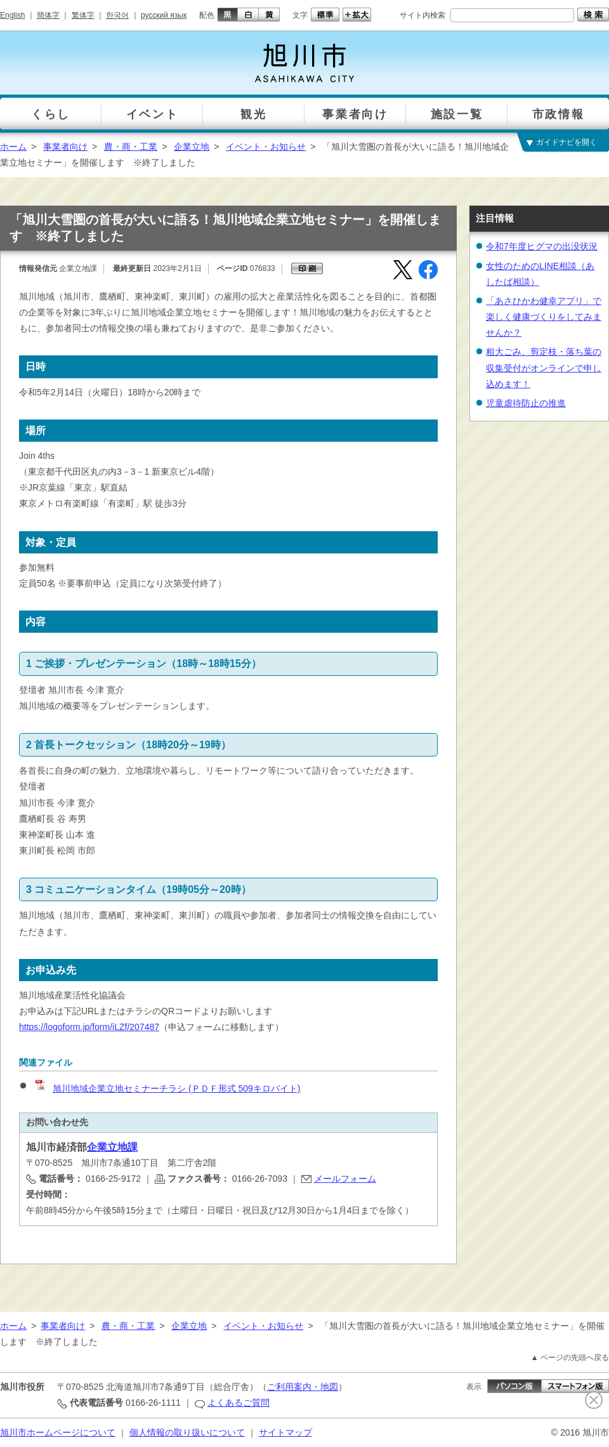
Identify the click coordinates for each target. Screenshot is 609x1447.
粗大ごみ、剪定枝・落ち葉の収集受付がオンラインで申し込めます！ (543, 367)
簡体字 (48, 15)
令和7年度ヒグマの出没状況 (542, 246)
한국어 (117, 15)
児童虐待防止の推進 (526, 403)
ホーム (13, 147)
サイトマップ (285, 1432)
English (12, 15)
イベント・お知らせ (266, 147)
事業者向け (65, 147)
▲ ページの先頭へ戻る (570, 1357)
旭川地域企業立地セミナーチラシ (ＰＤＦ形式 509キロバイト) (167, 1088)
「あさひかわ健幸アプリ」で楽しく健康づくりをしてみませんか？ (543, 317)
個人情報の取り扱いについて (187, 1432)
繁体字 (83, 15)
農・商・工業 (130, 147)
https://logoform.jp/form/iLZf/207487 (89, 1027)
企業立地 (191, 147)
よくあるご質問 (238, 1402)
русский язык (164, 15)
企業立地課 (112, 1147)
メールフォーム (345, 1178)
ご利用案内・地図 (302, 1387)
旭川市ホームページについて (57, 1432)
